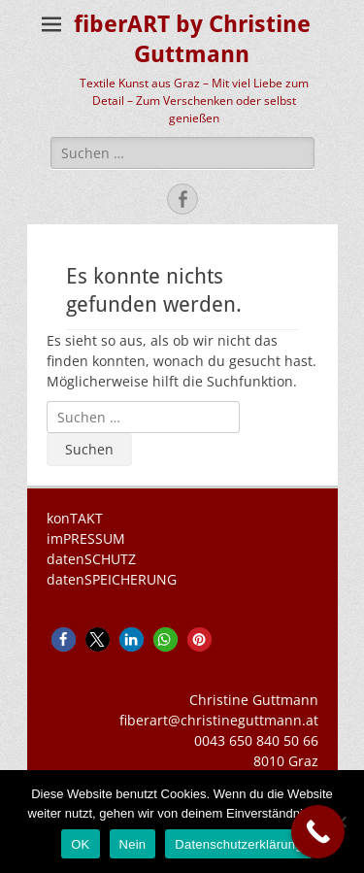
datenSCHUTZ (91, 559)
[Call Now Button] (318, 831)
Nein (133, 844)
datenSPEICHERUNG (112, 579)
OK (80, 844)
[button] (63, 639)
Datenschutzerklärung (238, 844)
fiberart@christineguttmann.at (218, 720)
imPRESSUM (86, 538)
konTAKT (75, 518)
